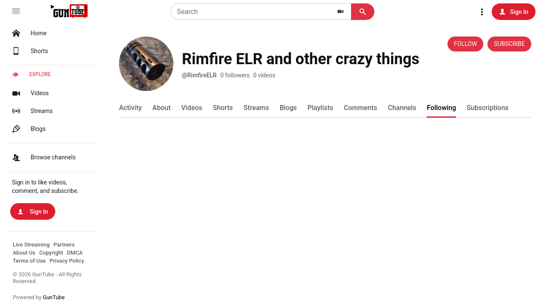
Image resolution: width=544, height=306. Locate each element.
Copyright (51, 252)
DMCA (75, 252)
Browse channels (43, 157)
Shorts (29, 51)
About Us (24, 252)
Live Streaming (31, 244)
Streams (31, 111)
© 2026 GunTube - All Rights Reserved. (47, 277)
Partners (64, 244)
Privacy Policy (66, 261)
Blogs (27, 129)
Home (28, 33)
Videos (29, 93)
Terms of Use (29, 261)
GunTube (54, 297)
